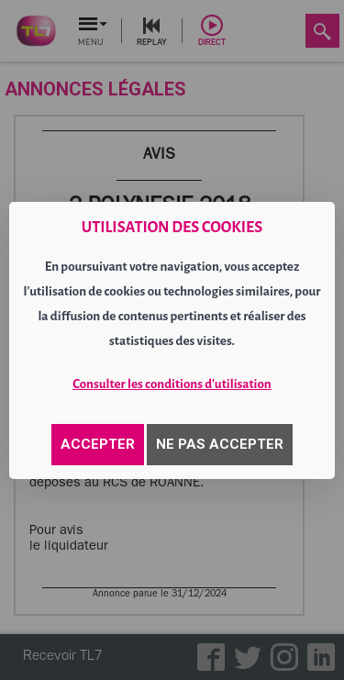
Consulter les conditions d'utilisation (172, 384)
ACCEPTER (98, 444)
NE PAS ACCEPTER (219, 444)
